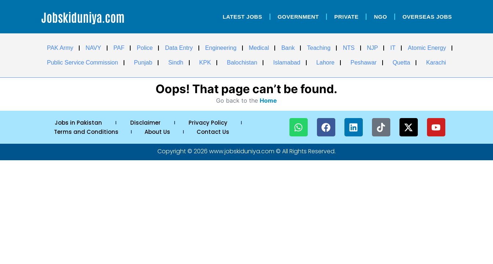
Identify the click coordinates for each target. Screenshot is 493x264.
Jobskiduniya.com (83, 16)
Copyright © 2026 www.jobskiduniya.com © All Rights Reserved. (246, 151)
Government (298, 17)
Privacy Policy (208, 122)
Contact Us (213, 132)
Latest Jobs (242, 17)
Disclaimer (145, 122)
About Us (157, 132)
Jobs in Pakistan (78, 122)
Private (346, 17)
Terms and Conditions (86, 132)
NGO (380, 17)
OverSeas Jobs (427, 17)
